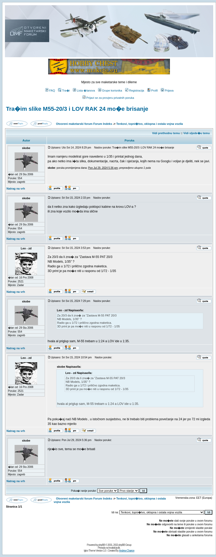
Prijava (167, 90)
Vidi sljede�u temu (196, 133)
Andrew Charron (126, 550)
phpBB (101, 544)
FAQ (50, 90)
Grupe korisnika (110, 90)
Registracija (134, 90)
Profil (152, 90)
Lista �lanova (84, 90)
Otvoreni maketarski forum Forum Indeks (84, 123)
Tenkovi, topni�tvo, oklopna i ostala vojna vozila (149, 123)
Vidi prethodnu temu (166, 133)
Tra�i (64, 90)
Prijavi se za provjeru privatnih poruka (108, 97)
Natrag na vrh (16, 188)
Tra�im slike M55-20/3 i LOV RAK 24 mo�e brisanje (77, 109)
